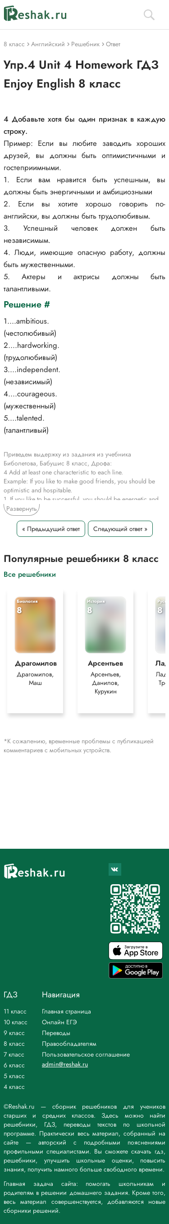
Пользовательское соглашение (86, 1054)
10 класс (15, 1022)
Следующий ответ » (120, 528)
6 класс (14, 1065)
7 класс (14, 1054)
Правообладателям (69, 1043)
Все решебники (30, 574)
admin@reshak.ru (65, 1064)
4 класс (14, 1086)
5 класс (14, 1075)
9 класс (14, 1032)
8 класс (14, 1043)
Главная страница (66, 1011)
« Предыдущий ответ (51, 528)
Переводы (56, 1032)
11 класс (15, 1011)
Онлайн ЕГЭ (59, 1022)
